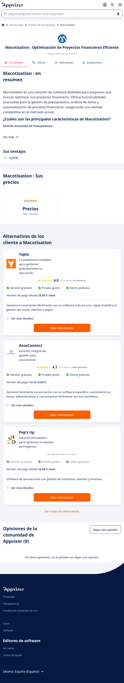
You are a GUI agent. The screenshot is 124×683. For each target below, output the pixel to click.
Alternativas (64, 62)
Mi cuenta (8, 648)
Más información (62, 328)
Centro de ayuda (12, 655)
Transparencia (11, 603)
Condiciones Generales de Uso (20, 610)
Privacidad (9, 596)
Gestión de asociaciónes (41, 25)
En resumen (14, 62)
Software (8, 630)
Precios (38, 62)
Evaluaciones (92, 62)
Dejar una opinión (105, 530)
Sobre (6, 623)
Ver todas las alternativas (62, 511)
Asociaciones (16, 25)
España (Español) (29, 671)
